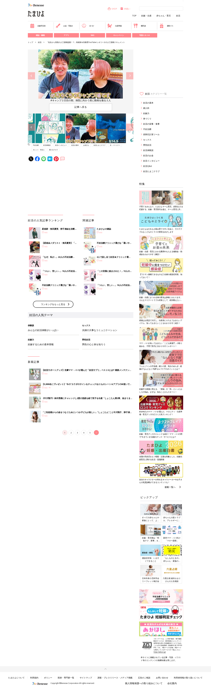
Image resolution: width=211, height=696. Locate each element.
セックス (147, 139)
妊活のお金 (148, 155)
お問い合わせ (162, 677)
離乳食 (139, 26)
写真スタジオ (144, 35)
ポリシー (48, 677)
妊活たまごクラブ (99, 145)
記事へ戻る (80, 107)
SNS (92, 35)
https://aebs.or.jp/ (160, 652)
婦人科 (146, 108)
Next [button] (129, 75)
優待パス (166, 26)
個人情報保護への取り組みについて (143, 683)
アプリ (66, 35)
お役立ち (86, 145)
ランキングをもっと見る (53, 304)
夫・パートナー (115, 145)
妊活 (178, 16)
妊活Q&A (147, 166)
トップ (30, 42)
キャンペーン (118, 35)
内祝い (125, 8)
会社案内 (172, 683)
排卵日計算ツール (151, 134)
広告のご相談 (144, 677)
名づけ (88, 26)
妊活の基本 (75, 145)
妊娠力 (146, 113)
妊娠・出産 (146, 16)
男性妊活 (147, 145)
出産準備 (114, 26)
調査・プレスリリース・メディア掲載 (115, 677)
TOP (134, 16)
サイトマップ (86, 677)
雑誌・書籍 (40, 35)
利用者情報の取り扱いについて (188, 677)
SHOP (112, 8)
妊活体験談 (47, 145)
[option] (80, 76)
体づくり (147, 118)
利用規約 (34, 677)
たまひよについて (16, 677)
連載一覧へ (170, 487)
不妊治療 (36, 145)
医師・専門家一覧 (66, 677)
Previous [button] (31, 75)
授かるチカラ (53, 150)
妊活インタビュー (61, 145)
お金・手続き (64, 26)
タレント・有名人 (39, 150)
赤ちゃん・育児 (163, 16)
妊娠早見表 (37, 26)
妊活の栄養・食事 (151, 123)
